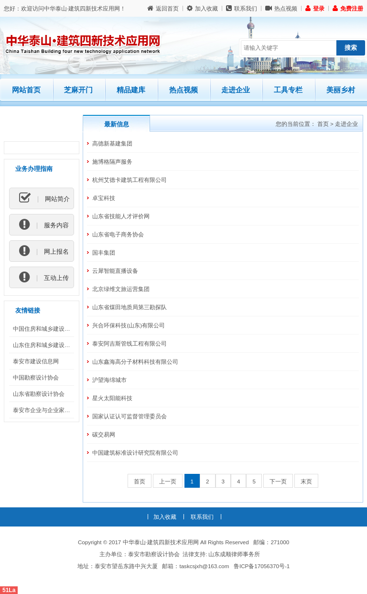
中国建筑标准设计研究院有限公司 (135, 452)
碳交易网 (103, 434)
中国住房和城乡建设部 (41, 328)
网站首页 (26, 90)
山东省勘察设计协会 (39, 394)
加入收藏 (202, 8)
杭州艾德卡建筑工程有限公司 (129, 180)
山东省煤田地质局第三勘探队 (129, 307)
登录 (314, 8)
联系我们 (241, 8)
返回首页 (163, 8)
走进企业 (235, 90)
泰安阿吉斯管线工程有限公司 (129, 343)
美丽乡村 (340, 90)
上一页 (167, 481)
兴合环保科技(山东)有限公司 (128, 325)
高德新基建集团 (112, 143)
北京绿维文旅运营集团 (121, 289)
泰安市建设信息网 (36, 361)
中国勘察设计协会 (36, 377)
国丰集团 (103, 252)
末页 (306, 481)
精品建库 (135, 86)
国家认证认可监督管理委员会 (129, 416)
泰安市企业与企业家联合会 (47, 410)
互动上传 (44, 277)
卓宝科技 (103, 198)
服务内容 (44, 225)
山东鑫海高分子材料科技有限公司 (135, 362)
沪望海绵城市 (109, 380)
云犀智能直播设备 (115, 271)
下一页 (278, 481)
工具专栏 (288, 90)
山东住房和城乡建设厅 (41, 345)
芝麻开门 (82, 86)
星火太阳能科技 (112, 398)
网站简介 (44, 198)
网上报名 (44, 251)
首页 (323, 124)
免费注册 (348, 8)
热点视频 (281, 8)
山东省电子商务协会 (118, 234)
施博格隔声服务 (112, 161)
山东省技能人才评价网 (121, 216)
